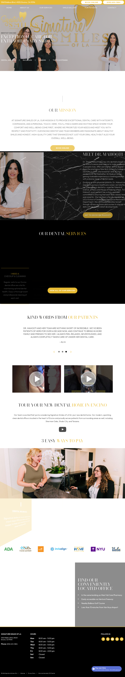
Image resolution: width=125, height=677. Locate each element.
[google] (117, 639)
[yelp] (108, 639)
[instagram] (121, 639)
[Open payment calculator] (107, 669)
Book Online (91, 2)
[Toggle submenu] (30, 7)
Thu (32, 648)
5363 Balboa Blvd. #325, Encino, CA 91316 (18, 2)
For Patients (92, 8)
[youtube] (112, 639)
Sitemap (22, 673)
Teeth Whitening (60, 60)
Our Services (47, 8)
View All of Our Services (62, 290)
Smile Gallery (70, 8)
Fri (31, 651)
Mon (32, 638)
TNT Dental (52, 673)
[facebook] (103, 639)
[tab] (59, 352)
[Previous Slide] (54, 352)
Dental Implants (8, 60)
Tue (32, 641)
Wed (32, 644)
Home (9, 8)
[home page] (19, 20)
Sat (31, 654)
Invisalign (27, 60)
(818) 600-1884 (113, 2)
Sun (32, 657)
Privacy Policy (31, 673)
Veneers (42, 60)
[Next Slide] (71, 352)
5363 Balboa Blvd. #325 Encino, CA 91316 (9, 639)
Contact (113, 8)
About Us (25, 8)
